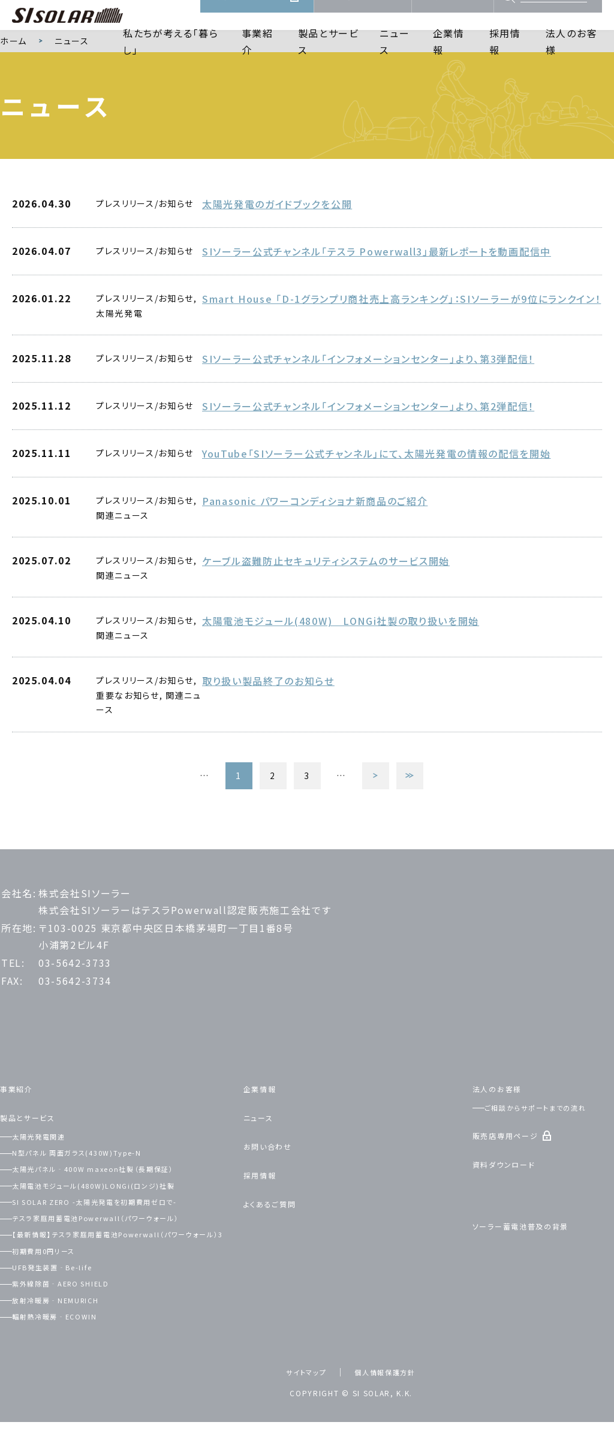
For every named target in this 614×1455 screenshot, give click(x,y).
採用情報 (505, 58)
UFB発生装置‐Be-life (68, 1307)
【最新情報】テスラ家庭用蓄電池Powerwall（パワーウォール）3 (119, 1267)
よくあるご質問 (277, 1229)
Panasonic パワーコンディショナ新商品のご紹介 (315, 534)
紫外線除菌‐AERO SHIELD (79, 1324)
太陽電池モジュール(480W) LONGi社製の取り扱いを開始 (340, 654)
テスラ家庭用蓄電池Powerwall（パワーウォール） (120, 1244)
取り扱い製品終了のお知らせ (268, 714)
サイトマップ (299, 1413)
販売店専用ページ (250, 16)
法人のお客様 (571, 58)
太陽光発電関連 (51, 1162)
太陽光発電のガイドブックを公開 (277, 243)
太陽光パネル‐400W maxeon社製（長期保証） (117, 1195)
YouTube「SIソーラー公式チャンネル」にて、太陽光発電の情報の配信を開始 (376, 487)
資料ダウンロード (362, 16)
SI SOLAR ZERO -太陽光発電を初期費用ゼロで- (121, 1227)
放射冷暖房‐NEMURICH (72, 1340)
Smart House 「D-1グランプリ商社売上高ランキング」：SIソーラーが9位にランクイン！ (401, 335)
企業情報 (449, 58)
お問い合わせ (452, 16)
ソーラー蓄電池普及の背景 (534, 1251)
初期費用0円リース (57, 1291)
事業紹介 (257, 58)
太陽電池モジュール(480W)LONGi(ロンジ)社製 (117, 1211)
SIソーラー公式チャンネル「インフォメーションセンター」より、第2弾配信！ (368, 441)
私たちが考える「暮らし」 (171, 58)
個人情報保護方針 (389, 1413)
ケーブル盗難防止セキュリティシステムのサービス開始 (326, 594)
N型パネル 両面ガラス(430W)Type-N (97, 1179)
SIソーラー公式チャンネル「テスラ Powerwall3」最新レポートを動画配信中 (376, 289)
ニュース (395, 58)
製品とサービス (328, 58)
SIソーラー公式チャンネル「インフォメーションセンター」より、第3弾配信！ (368, 395)
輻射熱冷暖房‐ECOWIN (70, 1357)
